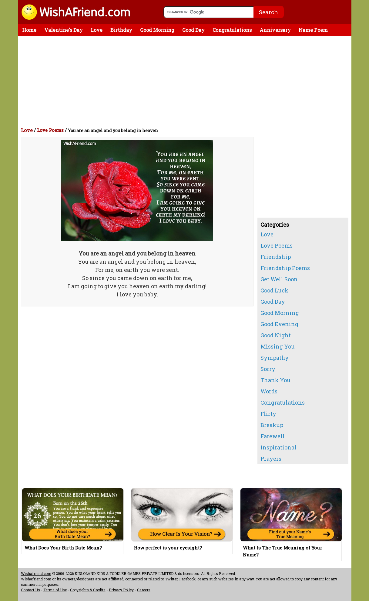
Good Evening (279, 324)
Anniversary (275, 30)
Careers (143, 589)
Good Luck (274, 290)
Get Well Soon (279, 279)
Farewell (272, 436)
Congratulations (232, 30)
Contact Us (30, 589)
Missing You (277, 346)
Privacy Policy (121, 589)
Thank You (275, 380)
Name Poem (313, 30)
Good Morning (157, 30)
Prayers (270, 458)
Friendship (275, 256)
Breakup (271, 425)
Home (29, 30)
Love (96, 30)
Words (268, 391)
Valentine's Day (63, 30)
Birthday (121, 30)
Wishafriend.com (36, 573)
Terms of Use (55, 589)
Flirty (268, 413)
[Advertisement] (186, 81)
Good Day (193, 30)
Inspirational (278, 447)
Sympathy (274, 357)
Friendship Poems (285, 268)
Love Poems (50, 130)
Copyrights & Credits (88, 589)
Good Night (275, 335)
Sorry (267, 368)
